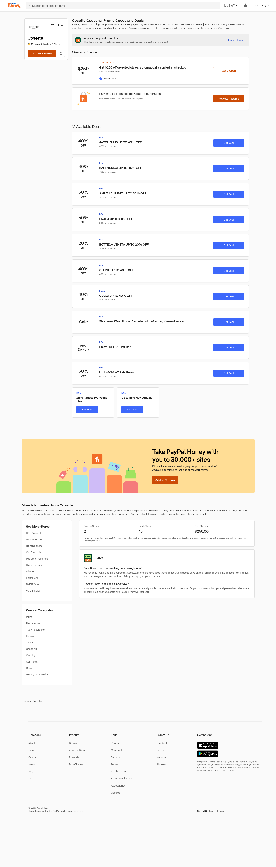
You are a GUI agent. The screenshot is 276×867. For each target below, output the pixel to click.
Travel (29, 642)
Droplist (73, 743)
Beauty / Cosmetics (37, 674)
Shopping (31, 649)
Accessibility (118, 785)
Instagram (162, 757)
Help (31, 750)
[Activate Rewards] (42, 53)
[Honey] (14, 6)
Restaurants (33, 623)
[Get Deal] (228, 143)
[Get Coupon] (228, 70)
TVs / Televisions (35, 629)
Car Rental (32, 661)
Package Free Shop (37, 558)
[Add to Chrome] (165, 480)
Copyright (116, 750)
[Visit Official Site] (61, 53)
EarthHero (32, 577)
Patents (115, 757)
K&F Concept (33, 533)
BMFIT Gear (33, 584)
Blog (30, 771)
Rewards (74, 757)
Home (25, 701)
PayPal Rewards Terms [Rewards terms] (110, 98)
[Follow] (57, 25)
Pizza (29, 617)
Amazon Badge (77, 750)
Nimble (30, 571)
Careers (32, 757)
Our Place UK (33, 552)
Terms (114, 764)
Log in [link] (265, 5)
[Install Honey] (235, 40)
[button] (211, 811)
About (31, 743)
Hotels (30, 636)
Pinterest (161, 764)
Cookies (115, 792)
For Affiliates (76, 764)
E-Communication (121, 778)
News (31, 764)
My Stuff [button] (230, 5)
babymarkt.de (34, 539)
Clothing (30, 655)
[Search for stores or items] (123, 5)
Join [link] (255, 5)
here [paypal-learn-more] (81, 811)
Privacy (115, 743)
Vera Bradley (33, 590)
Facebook (162, 743)
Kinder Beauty (34, 565)
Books (29, 668)
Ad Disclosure (118, 771)
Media (31, 778)
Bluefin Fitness (34, 546)
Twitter (160, 750)
